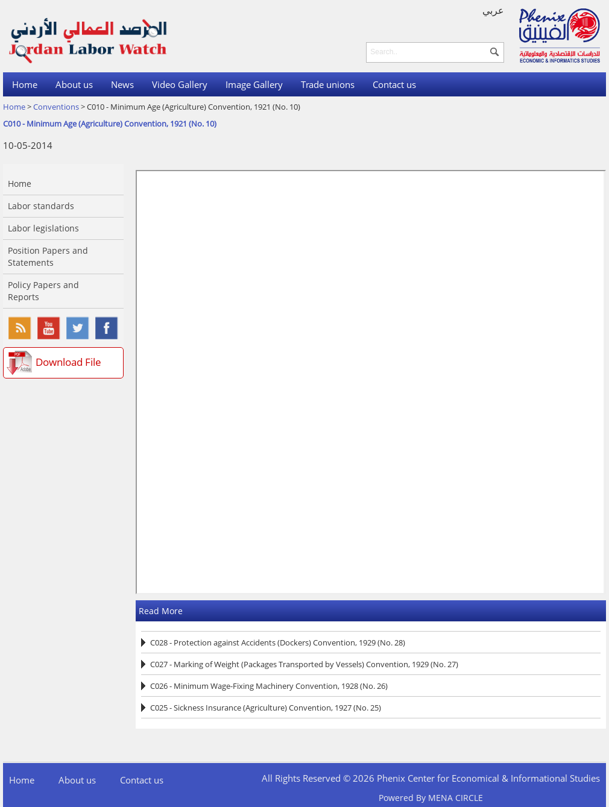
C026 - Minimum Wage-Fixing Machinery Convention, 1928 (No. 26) (269, 685)
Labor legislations (43, 228)
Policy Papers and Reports (43, 291)
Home (24, 84)
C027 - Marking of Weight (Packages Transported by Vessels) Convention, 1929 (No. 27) (304, 664)
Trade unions (328, 84)
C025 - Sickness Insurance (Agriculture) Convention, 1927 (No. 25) (265, 707)
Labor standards (41, 206)
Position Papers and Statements (48, 256)
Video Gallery (179, 84)
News (122, 84)
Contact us (394, 84)
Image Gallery (254, 84)
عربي (493, 10)
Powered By (431, 797)
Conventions (56, 106)
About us (74, 84)
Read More (161, 611)
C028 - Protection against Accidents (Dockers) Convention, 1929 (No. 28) (277, 642)
